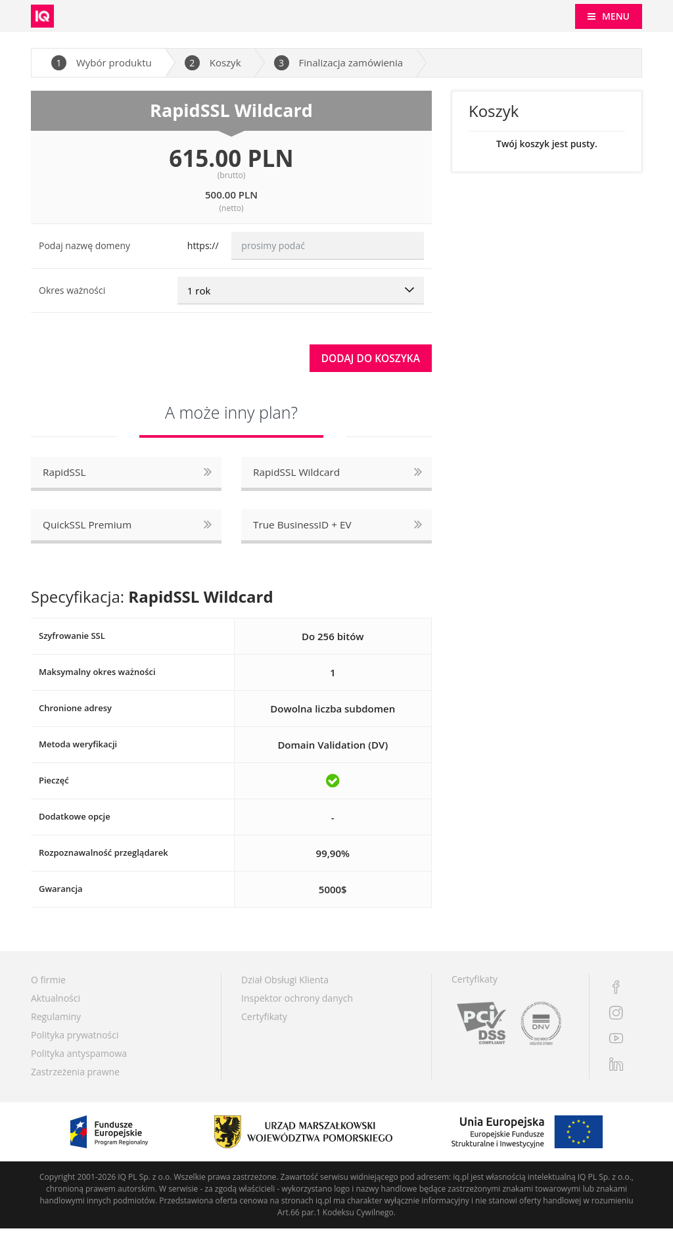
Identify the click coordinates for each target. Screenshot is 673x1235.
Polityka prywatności (75, 1041)
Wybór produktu (101, 62)
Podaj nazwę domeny (84, 245)
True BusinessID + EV (304, 530)
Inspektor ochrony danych (297, 1004)
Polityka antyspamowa (79, 1060)
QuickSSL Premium (89, 530)
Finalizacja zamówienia (339, 62)
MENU (616, 16)
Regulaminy (56, 1023)
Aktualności (55, 1004)
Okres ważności (72, 290)
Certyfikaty (264, 1023)
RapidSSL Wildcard (298, 475)
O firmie (48, 986)
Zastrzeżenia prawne (75, 1078)
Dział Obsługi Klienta (285, 986)
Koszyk (213, 62)
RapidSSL (65, 475)
